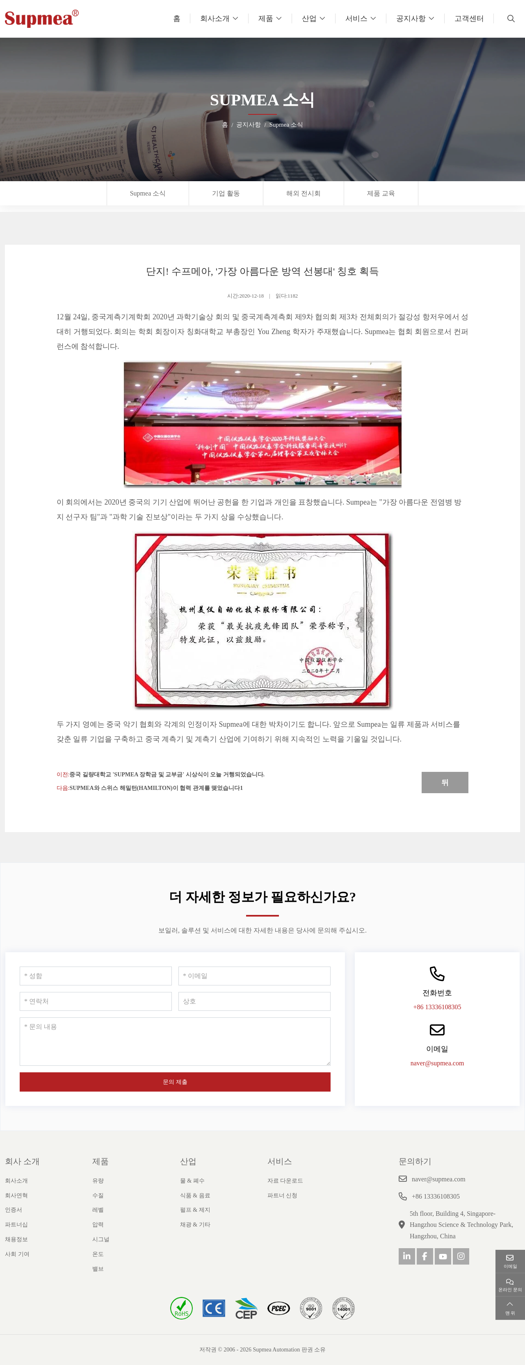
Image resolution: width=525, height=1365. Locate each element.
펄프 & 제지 (195, 1210)
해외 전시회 (303, 193)
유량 (98, 1181)
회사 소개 (22, 1161)
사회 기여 (17, 1254)
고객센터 (469, 18)
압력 (98, 1225)
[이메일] (254, 976)
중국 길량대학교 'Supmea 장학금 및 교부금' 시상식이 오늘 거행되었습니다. (167, 774)
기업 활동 (226, 193)
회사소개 (215, 18)
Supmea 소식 (148, 193)
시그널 (101, 1239)
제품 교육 (381, 193)
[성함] (96, 976)
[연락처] (96, 1001)
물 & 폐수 (192, 1181)
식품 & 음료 (195, 1195)
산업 (309, 18)
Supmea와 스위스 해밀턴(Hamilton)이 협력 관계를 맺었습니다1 (156, 788)
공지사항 (411, 18)
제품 (265, 18)
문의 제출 (175, 1082)
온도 (98, 1254)
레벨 (98, 1210)
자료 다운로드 (285, 1181)
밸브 (98, 1269)
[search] (510, 18)
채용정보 (16, 1239)
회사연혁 (16, 1195)
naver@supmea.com (437, 1063)
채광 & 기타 (195, 1225)
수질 (98, 1195)
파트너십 (16, 1225)
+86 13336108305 (437, 1006)
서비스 (356, 18)
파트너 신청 (282, 1195)
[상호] (254, 1001)
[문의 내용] (175, 1041)
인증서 (13, 1210)
